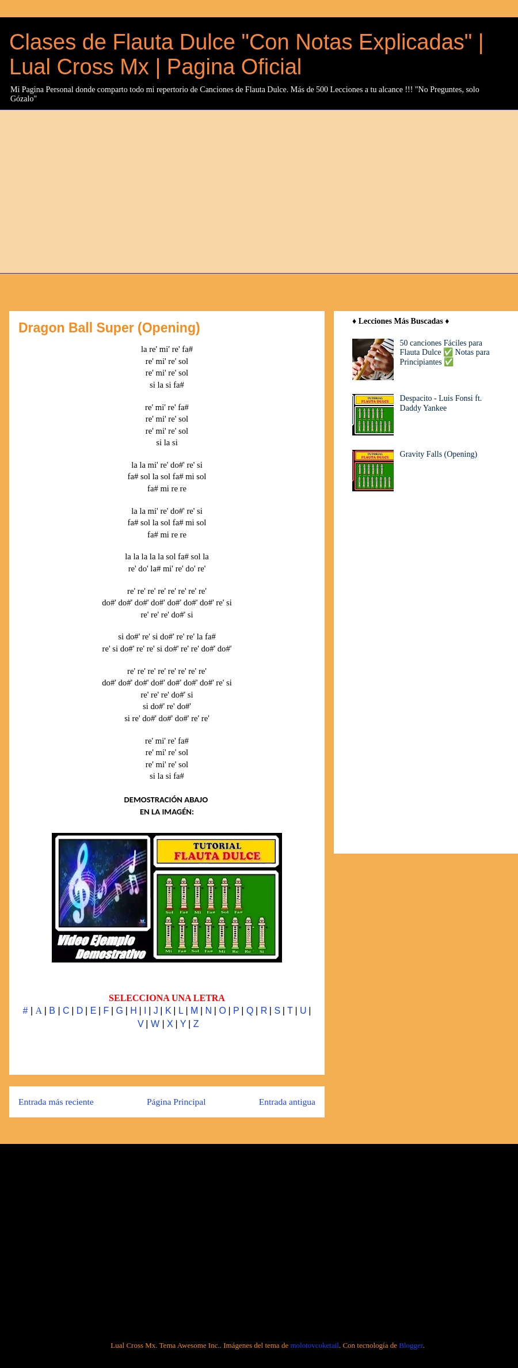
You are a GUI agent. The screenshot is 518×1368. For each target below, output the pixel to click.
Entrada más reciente (56, 1101)
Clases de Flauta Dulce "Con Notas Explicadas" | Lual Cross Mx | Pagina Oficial (246, 54)
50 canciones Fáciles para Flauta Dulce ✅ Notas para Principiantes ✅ (445, 353)
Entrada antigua (287, 1101)
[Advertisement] (154, 190)
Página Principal (176, 1101)
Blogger (410, 1345)
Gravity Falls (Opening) (439, 454)
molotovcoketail (314, 1345)
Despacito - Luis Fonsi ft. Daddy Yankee (441, 403)
